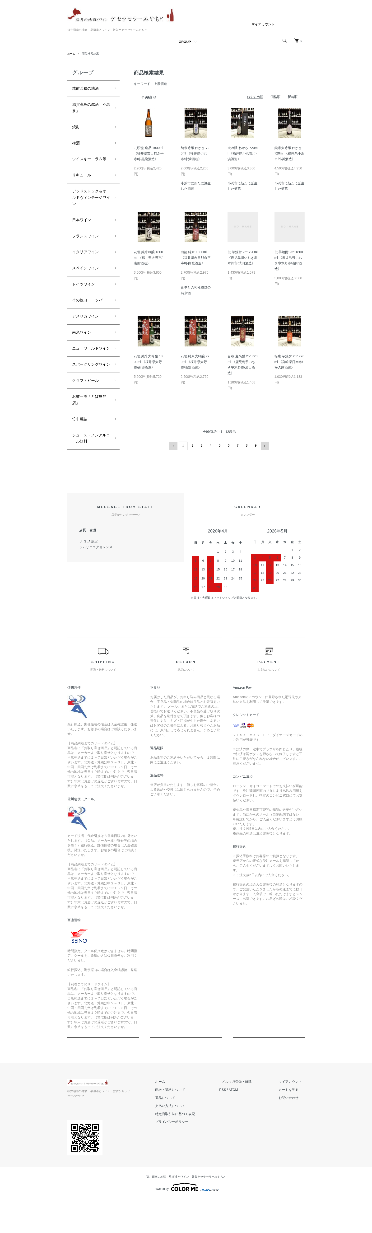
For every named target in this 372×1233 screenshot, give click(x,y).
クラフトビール (87, 421)
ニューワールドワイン (89, 376)
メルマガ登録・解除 (245, 1121)
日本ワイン (82, 237)
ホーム (71, 53)
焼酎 (76, 130)
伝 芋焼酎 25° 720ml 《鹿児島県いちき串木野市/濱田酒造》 (243, 257)
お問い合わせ (291, 1137)
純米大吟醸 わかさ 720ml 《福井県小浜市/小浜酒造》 (289, 153)
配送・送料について (184, 1129)
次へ (264, 445)
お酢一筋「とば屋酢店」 (89, 442)
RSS (233, 1129)
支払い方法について (184, 1145)
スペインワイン (87, 287)
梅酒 (76, 147)
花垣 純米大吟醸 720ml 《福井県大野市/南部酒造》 (195, 361)
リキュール (82, 188)
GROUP (185, 42)
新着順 (293, 97)
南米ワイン (82, 356)
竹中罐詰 (80, 462)
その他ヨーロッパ (89, 322)
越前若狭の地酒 (87, 89)
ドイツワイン (85, 305)
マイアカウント (263, 24)
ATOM (244, 1129)
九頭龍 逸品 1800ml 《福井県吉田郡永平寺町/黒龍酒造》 (149, 153)
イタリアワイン (87, 271)
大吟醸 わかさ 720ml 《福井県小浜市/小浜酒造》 (243, 153)
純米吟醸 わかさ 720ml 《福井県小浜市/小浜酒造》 (195, 153)
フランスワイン (87, 254)
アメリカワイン (87, 338)
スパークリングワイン (89, 401)
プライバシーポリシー (185, 1161)
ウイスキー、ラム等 (89, 168)
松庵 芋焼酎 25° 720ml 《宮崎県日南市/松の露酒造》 (289, 361)
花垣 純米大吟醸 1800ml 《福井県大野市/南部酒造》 (148, 361)
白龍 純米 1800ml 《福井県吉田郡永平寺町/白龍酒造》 (196, 257)
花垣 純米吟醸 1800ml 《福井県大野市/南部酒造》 (148, 257)
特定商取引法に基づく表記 (189, 1153)
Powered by (185, 1221)
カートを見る (291, 1129)
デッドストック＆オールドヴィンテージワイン (89, 212)
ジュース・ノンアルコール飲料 (89, 483)
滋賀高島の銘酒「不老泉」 (87, 110)
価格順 (275, 97)
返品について (179, 1137)
